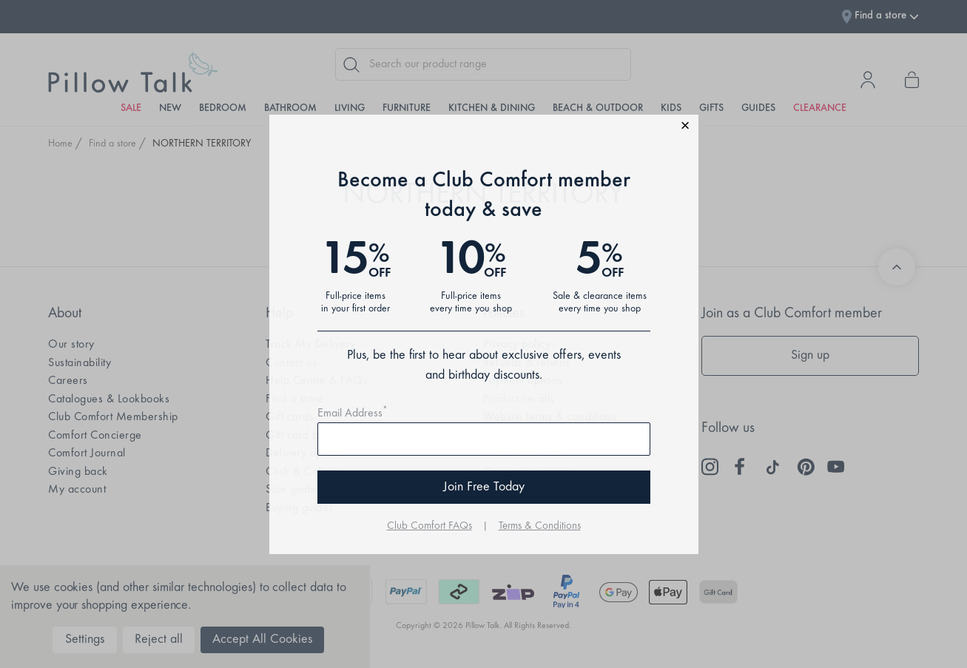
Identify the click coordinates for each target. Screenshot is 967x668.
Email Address (352, 413)
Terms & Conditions (540, 526)
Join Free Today (484, 487)
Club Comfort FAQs (429, 526)
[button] (483, 128)
